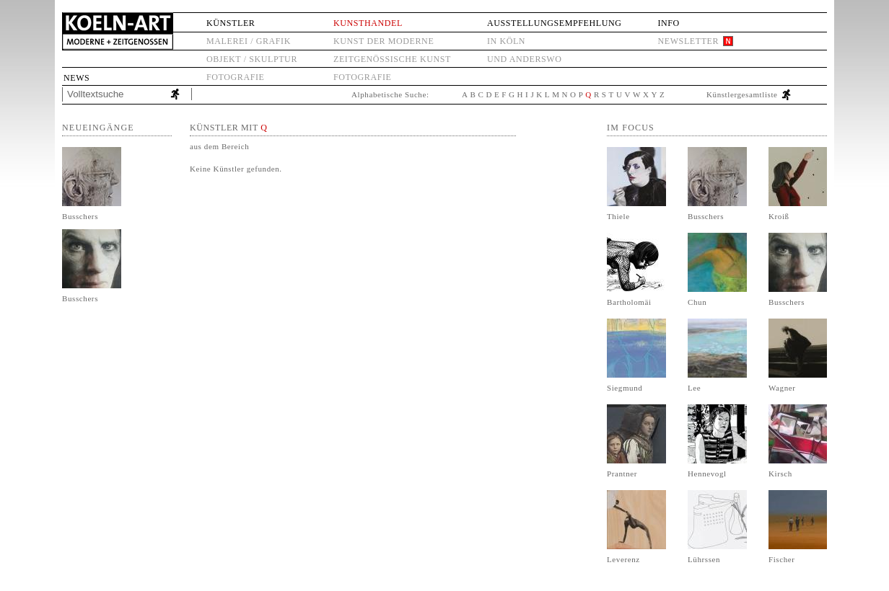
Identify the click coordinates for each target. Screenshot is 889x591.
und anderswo (524, 59)
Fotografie (235, 77)
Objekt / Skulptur (251, 59)
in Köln (506, 41)
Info (668, 23)
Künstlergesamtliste (742, 94)
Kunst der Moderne (383, 41)
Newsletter (688, 41)
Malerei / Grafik (248, 41)
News (76, 78)
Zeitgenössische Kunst (392, 59)
